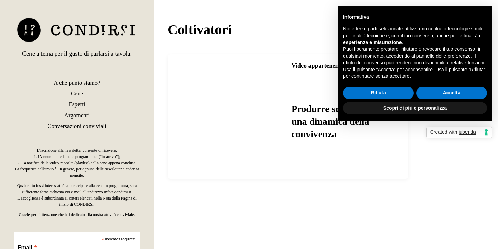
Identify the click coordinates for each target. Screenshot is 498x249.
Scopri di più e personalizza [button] (415, 108)
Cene (77, 93)
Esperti (76, 104)
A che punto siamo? (77, 83)
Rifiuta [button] (378, 92)
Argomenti (77, 115)
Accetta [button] (452, 92)
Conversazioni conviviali (76, 126)
